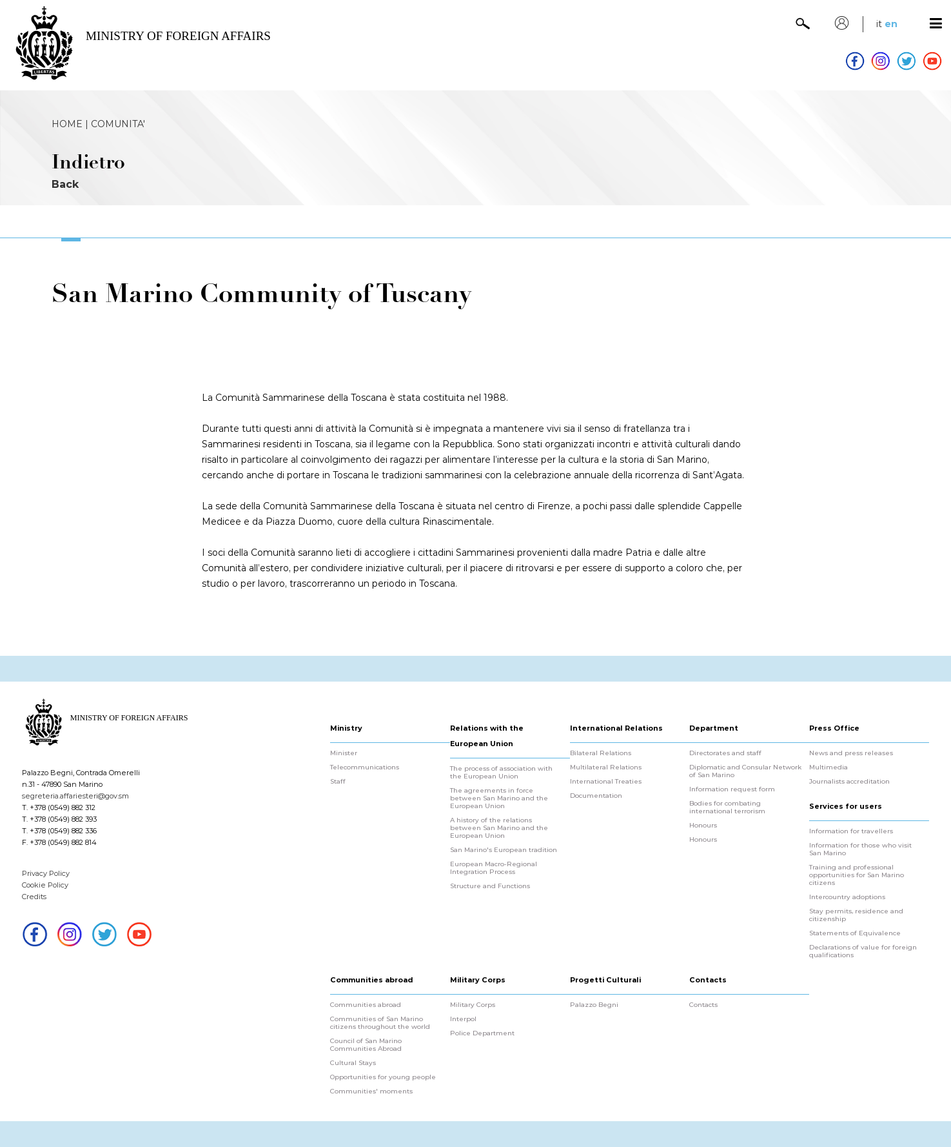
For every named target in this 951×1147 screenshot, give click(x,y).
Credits (34, 896)
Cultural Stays (353, 1063)
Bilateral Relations (600, 753)
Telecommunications (364, 767)
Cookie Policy (45, 884)
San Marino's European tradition (503, 850)
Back (65, 184)
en (891, 24)
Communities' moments (371, 1091)
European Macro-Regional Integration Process (493, 868)
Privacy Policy (46, 873)
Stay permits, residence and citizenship (856, 915)
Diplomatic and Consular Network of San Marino (745, 771)
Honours (703, 825)
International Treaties (606, 782)
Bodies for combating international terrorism (727, 807)
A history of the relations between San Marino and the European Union (499, 828)
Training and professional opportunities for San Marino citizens (856, 875)
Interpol (463, 1019)
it (879, 24)
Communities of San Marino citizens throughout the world (380, 1023)
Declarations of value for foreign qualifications (863, 951)
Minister (343, 753)
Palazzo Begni (594, 1005)
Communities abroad (365, 1005)
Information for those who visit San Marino (860, 849)
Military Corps (472, 1005)
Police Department (482, 1033)
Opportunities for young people (383, 1077)
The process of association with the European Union (501, 772)
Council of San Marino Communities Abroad (366, 1045)
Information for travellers (851, 831)
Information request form (732, 789)
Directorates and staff (725, 753)
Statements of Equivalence (855, 933)
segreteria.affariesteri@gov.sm (75, 795)
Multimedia (828, 767)
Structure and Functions (490, 886)
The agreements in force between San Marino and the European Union (499, 798)
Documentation (596, 796)
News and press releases (851, 753)
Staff (338, 782)
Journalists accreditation (849, 782)
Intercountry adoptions (847, 897)
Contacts (703, 1005)
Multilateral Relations (606, 767)
